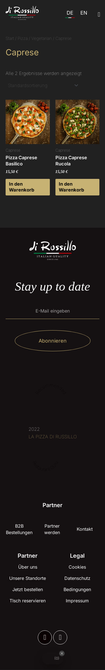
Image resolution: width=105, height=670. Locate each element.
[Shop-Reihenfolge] (43, 85)
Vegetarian (41, 38)
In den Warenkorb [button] (21, 187)
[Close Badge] (62, 653)
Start (10, 38)
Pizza (23, 38)
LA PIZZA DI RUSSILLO (53, 436)
